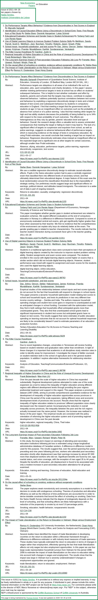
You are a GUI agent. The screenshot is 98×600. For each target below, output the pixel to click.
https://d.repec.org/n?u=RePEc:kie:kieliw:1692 (41, 432)
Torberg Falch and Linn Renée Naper (37, 207)
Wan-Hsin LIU (29, 57)
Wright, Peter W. (28, 62)
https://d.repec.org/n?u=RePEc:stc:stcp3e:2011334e (43, 479)
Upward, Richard (12, 62)
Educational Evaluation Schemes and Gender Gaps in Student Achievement (39, 36)
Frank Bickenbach (13, 57)
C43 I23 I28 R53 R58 (29, 425)
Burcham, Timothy (44, 44)
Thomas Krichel (32, 598)
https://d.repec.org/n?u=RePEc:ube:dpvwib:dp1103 (43, 201)
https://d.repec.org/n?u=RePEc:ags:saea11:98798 (42, 370)
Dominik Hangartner (46, 33)
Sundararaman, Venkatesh (62, 49)
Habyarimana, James (56, 284)
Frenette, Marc (88, 60)
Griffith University (70, 593)
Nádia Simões (7, 15)
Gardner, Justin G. (43, 52)
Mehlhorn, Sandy (83, 41)
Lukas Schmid (62, 33)
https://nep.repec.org (61, 585)
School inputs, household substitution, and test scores (29, 47)
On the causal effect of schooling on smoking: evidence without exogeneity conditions (43, 65)
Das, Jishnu (62, 47)
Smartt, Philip (74, 44)
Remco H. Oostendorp (24, 70)
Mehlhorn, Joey (28, 44)
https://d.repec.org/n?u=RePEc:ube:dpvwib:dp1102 (43, 517)
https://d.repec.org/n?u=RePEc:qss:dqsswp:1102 (42, 159)
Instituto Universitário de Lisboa (15, 17)
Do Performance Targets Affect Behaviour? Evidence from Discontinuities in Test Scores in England (50, 25)
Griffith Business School (49, 593)
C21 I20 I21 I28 (27, 152)
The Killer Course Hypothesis (18, 52)
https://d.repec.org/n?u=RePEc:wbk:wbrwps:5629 (42, 336)
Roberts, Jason (60, 44)
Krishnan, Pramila (20, 49)
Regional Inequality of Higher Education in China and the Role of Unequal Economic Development (49, 54)
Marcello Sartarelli (16, 28)
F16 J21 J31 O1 (27, 567)
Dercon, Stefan (76, 47)
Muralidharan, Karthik (39, 49)
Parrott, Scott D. (12, 44)
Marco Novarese (28, 587)
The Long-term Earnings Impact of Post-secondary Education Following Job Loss (41, 60)
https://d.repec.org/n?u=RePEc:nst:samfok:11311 (42, 238)
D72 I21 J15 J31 (27, 195)
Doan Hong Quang (43, 70)
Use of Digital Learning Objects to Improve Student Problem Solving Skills (38, 41)
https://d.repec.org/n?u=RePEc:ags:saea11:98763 (42, 278)
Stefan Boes (30, 33)
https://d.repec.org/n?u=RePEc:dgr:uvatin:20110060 (43, 573)
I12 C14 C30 (26, 511)
